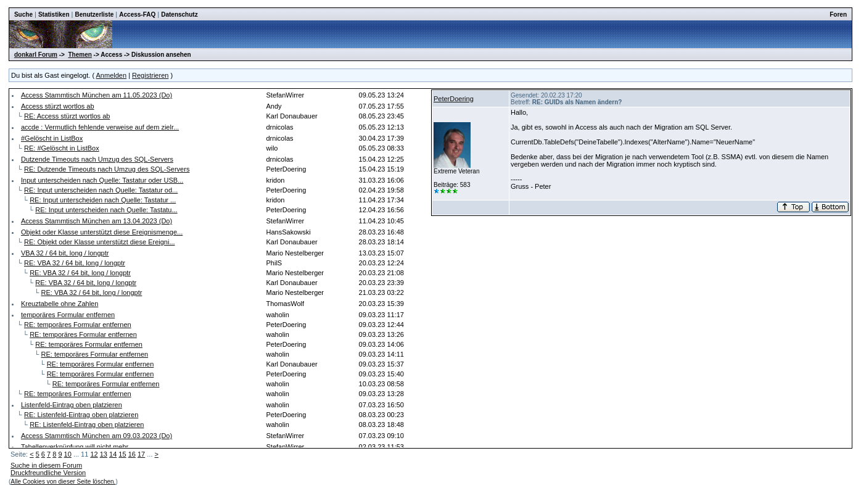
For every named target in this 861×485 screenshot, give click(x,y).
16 (132, 454)
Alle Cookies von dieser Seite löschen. (62, 481)
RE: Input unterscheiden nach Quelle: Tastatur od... (101, 190)
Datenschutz (179, 14)
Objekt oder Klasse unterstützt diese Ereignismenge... (102, 232)
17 (141, 454)
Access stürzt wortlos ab (57, 106)
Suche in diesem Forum (46, 465)
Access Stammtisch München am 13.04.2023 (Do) (96, 221)
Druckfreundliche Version (48, 472)
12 (93, 454)
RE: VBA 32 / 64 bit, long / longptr (74, 263)
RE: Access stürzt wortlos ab (67, 116)
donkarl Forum (35, 54)
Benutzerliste (94, 14)
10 (68, 454)
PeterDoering (454, 98)
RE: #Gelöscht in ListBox (61, 148)
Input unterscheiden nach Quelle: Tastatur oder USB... (102, 180)
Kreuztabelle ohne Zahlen (59, 303)
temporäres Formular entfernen (68, 314)
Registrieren (150, 75)
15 (122, 454)
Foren (838, 14)
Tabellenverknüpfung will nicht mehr (74, 446)
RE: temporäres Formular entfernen (77, 324)
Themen (79, 54)
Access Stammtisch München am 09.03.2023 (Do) (96, 435)
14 (113, 454)
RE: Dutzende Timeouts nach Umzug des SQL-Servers (106, 169)
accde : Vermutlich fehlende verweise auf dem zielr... (100, 127)
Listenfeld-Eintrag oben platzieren (71, 404)
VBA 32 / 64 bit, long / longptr (65, 253)
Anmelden (111, 75)
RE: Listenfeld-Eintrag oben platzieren (81, 414)
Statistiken (54, 14)
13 (103, 454)
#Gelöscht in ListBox (52, 138)
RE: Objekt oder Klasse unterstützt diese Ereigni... (99, 242)
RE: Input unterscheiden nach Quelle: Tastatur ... (103, 200)
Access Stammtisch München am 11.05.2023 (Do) (96, 95)
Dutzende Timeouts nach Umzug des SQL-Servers (97, 159)
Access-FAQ (137, 14)
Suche (23, 14)
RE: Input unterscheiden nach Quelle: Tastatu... (106, 209)
